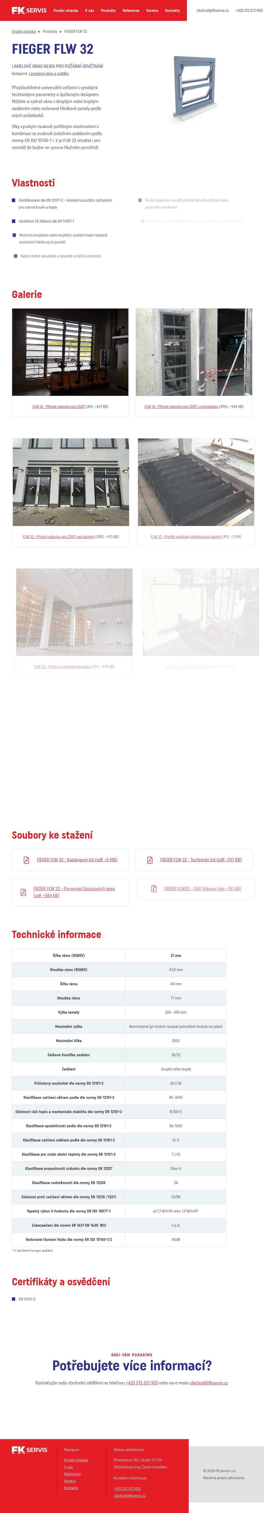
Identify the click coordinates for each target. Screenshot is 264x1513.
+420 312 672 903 (142, 1387)
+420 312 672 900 (249, 10)
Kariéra (152, 10)
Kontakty (172, 10)
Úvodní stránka (65, 10)
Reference (131, 10)
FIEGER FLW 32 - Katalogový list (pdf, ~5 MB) (79, 859)
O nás (89, 10)
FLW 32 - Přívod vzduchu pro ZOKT (61, 406)
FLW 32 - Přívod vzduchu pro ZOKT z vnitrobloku (186, 406)
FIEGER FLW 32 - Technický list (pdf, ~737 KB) (205, 859)
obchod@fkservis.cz (213, 10)
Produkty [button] (108, 10)
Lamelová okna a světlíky (49, 73)
